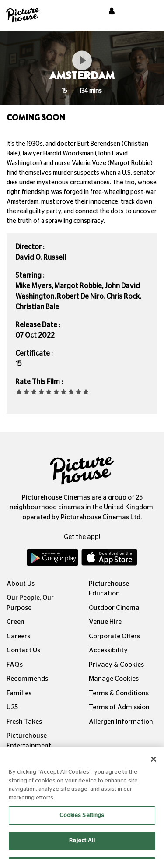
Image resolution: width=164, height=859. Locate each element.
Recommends (27, 679)
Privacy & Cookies (116, 665)
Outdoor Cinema (114, 608)
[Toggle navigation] (145, 12)
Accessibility (108, 650)
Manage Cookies (114, 679)
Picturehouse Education (109, 589)
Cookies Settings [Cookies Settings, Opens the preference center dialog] (81, 821)
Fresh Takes (24, 721)
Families (19, 693)
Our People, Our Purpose (30, 603)
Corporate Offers (114, 636)
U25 (12, 707)
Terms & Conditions (119, 693)
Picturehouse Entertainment (29, 740)
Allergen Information (121, 721)
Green (15, 622)
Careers (18, 636)
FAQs (15, 665)
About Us (21, 584)
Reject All (81, 846)
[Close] (153, 765)
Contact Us (23, 650)
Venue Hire (105, 622)
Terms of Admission (119, 707)
